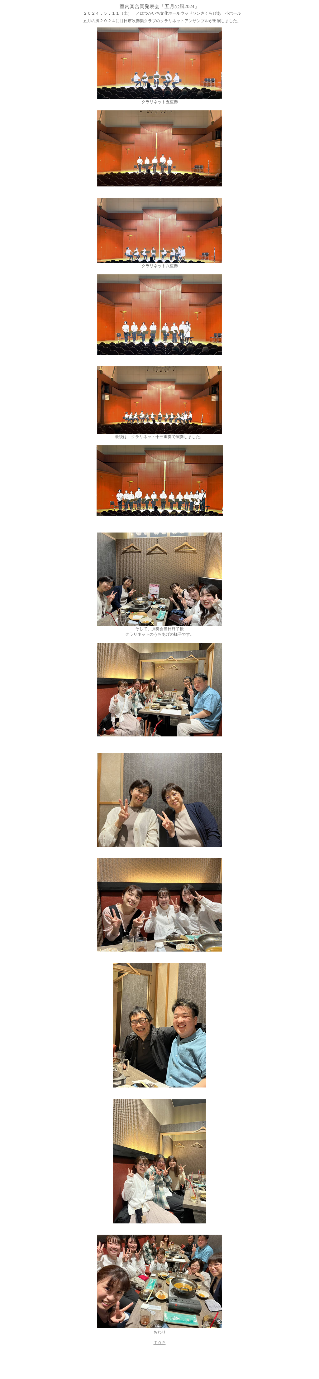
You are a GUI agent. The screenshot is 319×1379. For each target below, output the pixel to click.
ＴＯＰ (160, 1342)
